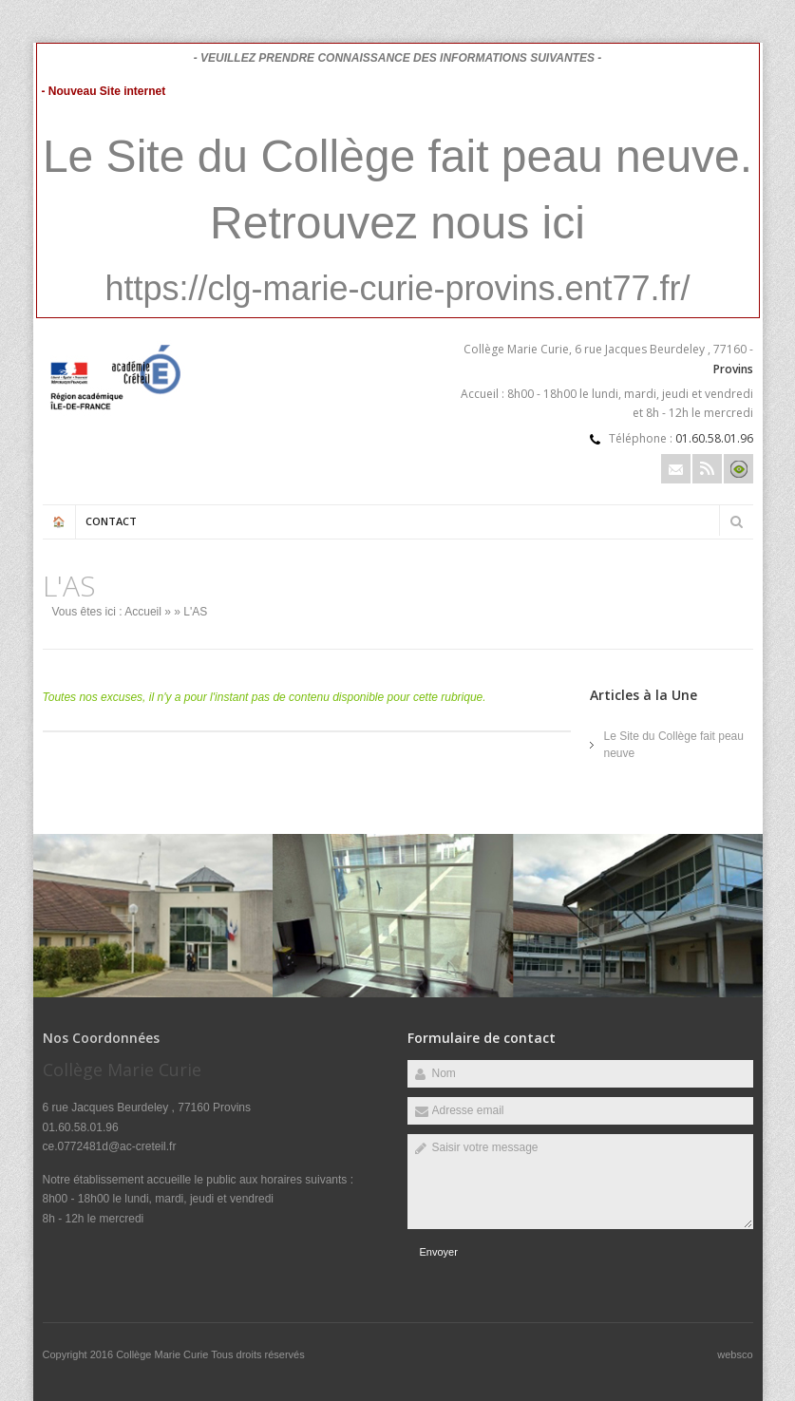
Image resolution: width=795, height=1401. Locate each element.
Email (676, 468)
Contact (111, 521)
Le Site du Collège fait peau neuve (674, 744)
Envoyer (439, 1252)
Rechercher (737, 521)
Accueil (142, 611)
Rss (707, 468)
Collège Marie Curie (163, 1354)
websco (734, 1354)
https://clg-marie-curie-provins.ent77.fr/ (397, 288)
